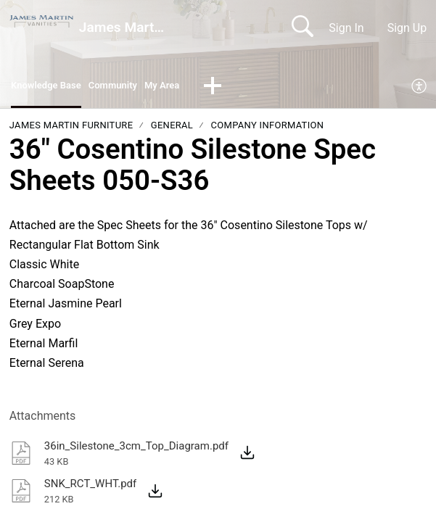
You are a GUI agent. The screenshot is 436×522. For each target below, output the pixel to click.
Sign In (346, 28)
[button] (248, 88)
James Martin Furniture (71, 128)
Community (134, 87)
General (172, 128)
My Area (193, 87)
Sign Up (407, 28)
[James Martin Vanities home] (41, 21)
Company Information (267, 128)
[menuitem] (420, 88)
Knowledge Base (54, 87)
